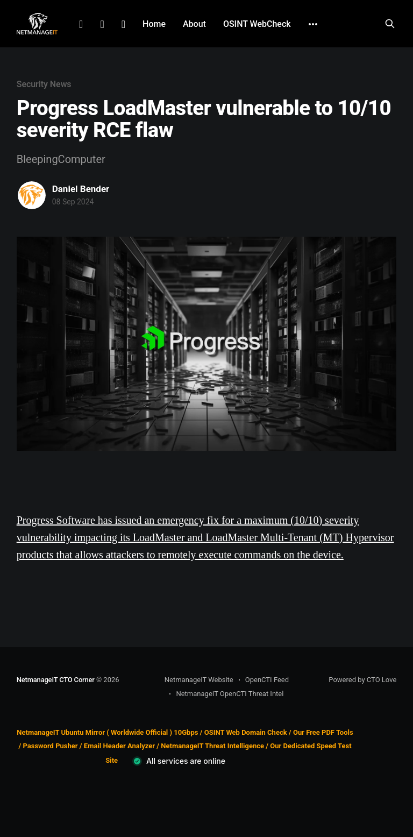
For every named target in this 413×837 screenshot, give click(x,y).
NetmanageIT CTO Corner (56, 680)
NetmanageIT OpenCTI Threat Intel (229, 694)
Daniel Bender (81, 188)
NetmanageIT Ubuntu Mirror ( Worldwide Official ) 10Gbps (107, 732)
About (194, 24)
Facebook (102, 24)
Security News (44, 84)
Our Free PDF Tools (323, 732)
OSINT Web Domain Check (245, 732)
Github (123, 24)
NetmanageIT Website (199, 680)
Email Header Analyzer (119, 746)
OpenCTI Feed (267, 680)
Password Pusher (50, 746)
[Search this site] (389, 23)
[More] (313, 24)
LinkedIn (81, 24)
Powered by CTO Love (362, 680)
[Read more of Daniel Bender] (32, 195)
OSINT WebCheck (257, 24)
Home (154, 24)
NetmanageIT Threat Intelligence (212, 746)
